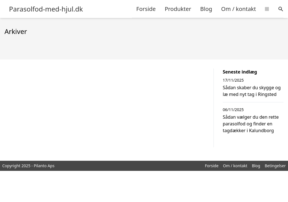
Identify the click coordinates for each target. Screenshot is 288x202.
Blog (206, 9)
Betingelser (275, 165)
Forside (146, 9)
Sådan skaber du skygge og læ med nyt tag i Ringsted (252, 90)
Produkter (178, 9)
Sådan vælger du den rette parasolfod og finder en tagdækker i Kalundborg (251, 124)
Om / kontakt (238, 9)
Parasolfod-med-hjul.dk (46, 8)
